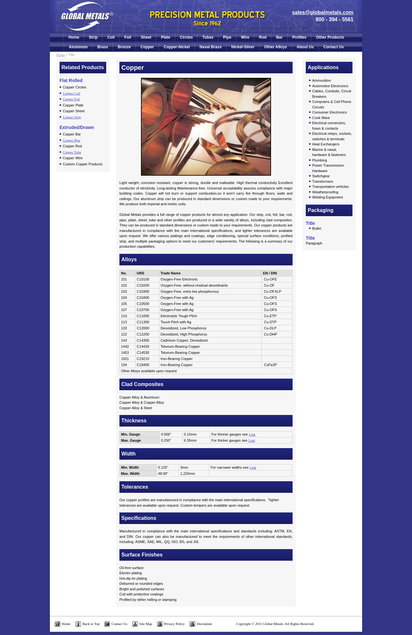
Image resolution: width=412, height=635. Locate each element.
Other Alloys (275, 47)
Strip (93, 37)
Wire (245, 37)
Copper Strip (72, 117)
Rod (263, 37)
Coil (111, 37)
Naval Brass (211, 47)
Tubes (207, 37)
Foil (127, 37)
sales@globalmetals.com (322, 12)
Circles (186, 37)
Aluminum (78, 47)
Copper (147, 47)
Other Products (330, 37)
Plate (165, 37)
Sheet (146, 37)
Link (252, 434)
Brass (102, 47)
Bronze (124, 47)
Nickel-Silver (243, 47)
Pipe (227, 37)
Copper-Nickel (177, 47)
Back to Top (90, 624)
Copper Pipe (71, 140)
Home (74, 37)
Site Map (145, 624)
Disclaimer (204, 624)
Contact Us (333, 47)
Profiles (299, 37)
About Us (305, 47)
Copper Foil (71, 99)
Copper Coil (71, 93)
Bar (279, 37)
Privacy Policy (174, 624)
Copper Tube (72, 152)
